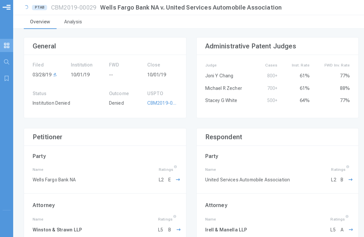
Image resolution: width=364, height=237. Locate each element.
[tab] (40, 22)
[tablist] (188, 22)
